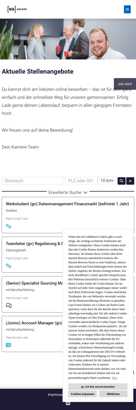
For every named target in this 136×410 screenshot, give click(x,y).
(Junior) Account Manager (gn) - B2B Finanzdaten (51, 323)
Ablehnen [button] (113, 394)
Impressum (57, 394)
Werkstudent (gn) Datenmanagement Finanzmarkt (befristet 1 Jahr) (67, 204)
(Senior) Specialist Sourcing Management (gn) (48, 283)
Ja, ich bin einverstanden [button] (98, 386)
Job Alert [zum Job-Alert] (125, 84)
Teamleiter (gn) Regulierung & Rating (39, 243)
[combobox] (107, 180)
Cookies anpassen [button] (82, 394)
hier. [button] (114, 377)
